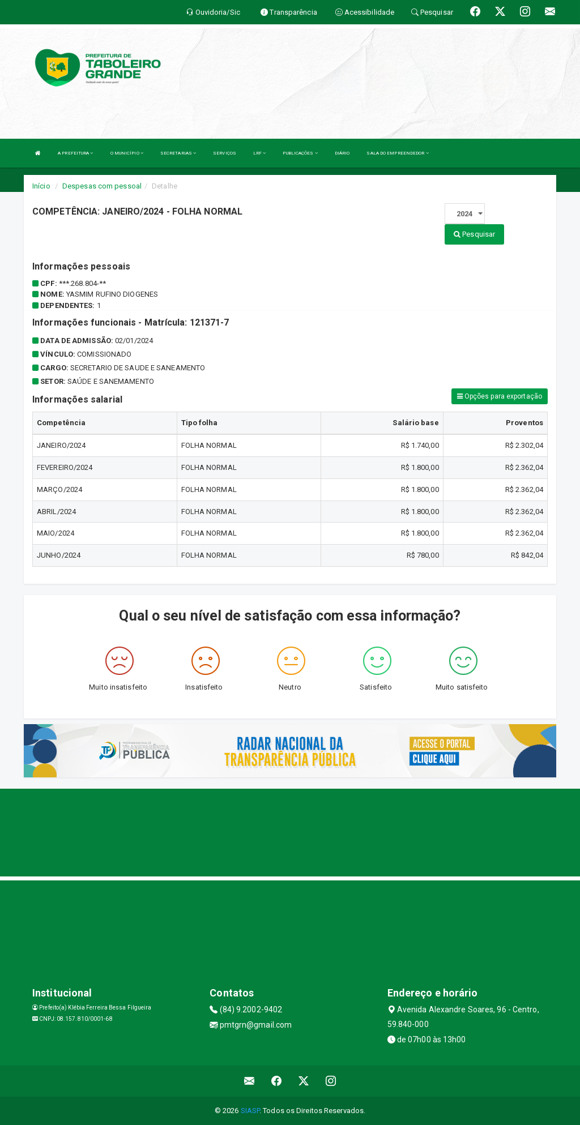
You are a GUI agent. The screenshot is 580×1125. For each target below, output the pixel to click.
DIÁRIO (342, 153)
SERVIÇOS (224, 153)
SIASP (250, 1110)
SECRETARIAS (178, 153)
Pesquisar (474, 234)
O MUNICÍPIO (126, 153)
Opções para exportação (499, 396)
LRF (259, 153)
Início (41, 186)
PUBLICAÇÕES (300, 153)
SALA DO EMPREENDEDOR (397, 153)
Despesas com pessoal (102, 186)
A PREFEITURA (75, 153)
